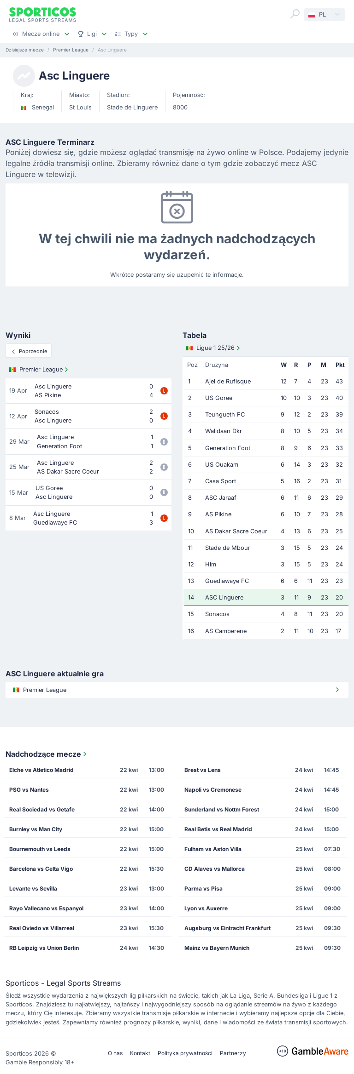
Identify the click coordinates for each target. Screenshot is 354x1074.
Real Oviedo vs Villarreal (41, 928)
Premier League (39, 369)
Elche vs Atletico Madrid (41, 769)
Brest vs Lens (202, 769)
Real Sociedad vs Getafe (42, 809)
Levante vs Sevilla (33, 888)
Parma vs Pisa (203, 888)
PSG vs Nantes (29, 789)
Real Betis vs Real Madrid (218, 829)
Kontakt (140, 1053)
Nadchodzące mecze (47, 754)
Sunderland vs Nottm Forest (221, 809)
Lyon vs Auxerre (206, 908)
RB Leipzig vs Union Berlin (44, 947)
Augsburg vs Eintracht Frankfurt (227, 928)
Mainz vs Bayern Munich (216, 947)
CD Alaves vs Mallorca (214, 868)
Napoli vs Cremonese (213, 789)
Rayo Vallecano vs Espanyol (46, 908)
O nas (115, 1053)
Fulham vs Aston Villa (213, 848)
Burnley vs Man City (35, 829)
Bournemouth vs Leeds (40, 848)
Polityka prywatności (185, 1053)
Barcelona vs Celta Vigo (41, 868)
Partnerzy (233, 1053)
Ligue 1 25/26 (214, 348)
